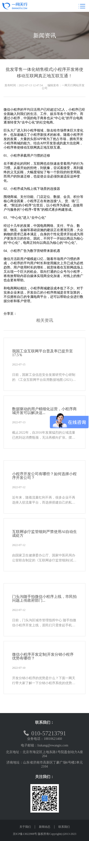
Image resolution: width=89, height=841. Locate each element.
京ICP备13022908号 (25, 834)
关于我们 (25, 826)
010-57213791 (44, 733)
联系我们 (64, 826)
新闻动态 (44, 826)
